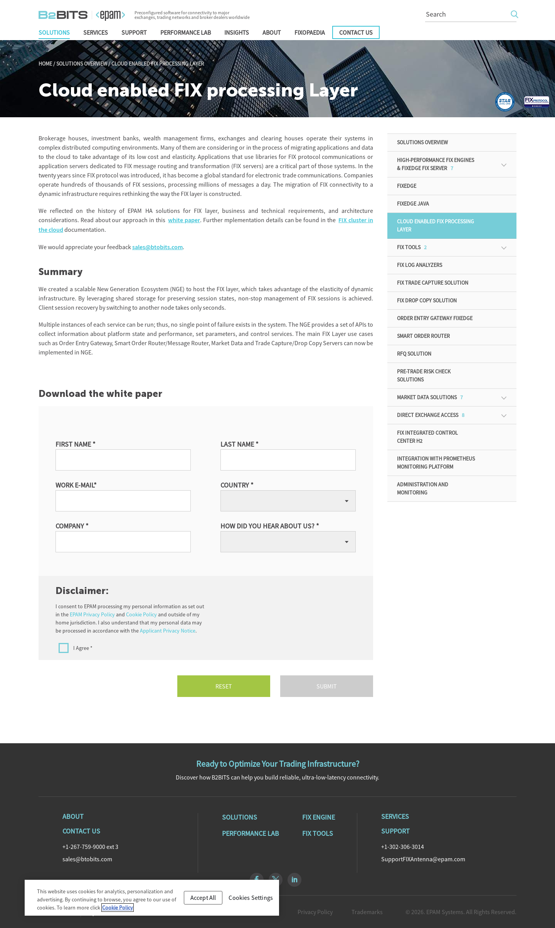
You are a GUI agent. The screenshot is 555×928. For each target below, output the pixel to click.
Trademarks (367, 912)
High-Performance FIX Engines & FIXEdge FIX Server (435, 164)
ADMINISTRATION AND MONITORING (422, 488)
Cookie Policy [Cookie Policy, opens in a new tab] (117, 907)
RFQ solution (414, 353)
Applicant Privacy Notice (167, 630)
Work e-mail (76, 485)
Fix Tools (317, 833)
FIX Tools (412, 247)
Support (134, 32)
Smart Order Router (423, 335)
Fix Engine (318, 817)
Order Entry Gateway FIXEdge (435, 318)
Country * (237, 485)
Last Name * (239, 444)
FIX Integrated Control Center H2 (427, 436)
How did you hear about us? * (269, 526)
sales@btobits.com (157, 247)
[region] (152, 898)
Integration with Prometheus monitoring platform (436, 462)
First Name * (76, 444)
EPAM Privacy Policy (92, 614)
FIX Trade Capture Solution (432, 282)
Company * (72, 526)
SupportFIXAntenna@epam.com (423, 859)
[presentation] (299, 617)
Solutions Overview (81, 63)
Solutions (54, 32)
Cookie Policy (141, 614)
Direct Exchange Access (430, 415)
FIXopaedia (309, 32)
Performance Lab (185, 32)
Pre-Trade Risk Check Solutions (424, 375)
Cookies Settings (251, 897)
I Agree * (82, 648)
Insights (236, 32)
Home (45, 63)
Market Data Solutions (430, 397)
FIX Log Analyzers (419, 265)
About (271, 32)
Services (95, 32)
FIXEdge (406, 185)
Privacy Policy (315, 912)
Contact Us (356, 32)
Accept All (203, 897)
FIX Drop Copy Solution (427, 300)
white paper (184, 220)
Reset (223, 686)
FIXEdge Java (413, 203)
